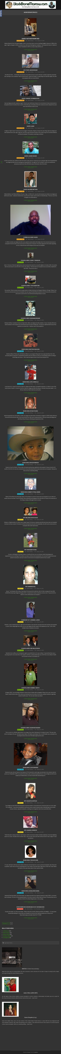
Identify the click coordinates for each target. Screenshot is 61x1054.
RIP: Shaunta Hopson (30, 801)
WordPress (36, 1052)
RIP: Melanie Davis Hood (30, 517)
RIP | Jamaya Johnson (30, 830)
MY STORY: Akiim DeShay (30, 70)
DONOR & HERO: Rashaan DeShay (30, 318)
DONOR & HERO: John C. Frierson (30, 260)
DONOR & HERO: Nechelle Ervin (30, 648)
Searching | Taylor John (30, 860)
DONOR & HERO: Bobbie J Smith (30, 688)
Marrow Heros (20, 262)
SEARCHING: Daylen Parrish (30, 462)
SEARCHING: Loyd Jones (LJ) (30, 382)
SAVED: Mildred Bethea (30, 189)
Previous (5, 923)
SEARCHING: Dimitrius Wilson (30, 349)
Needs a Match (20, 351)
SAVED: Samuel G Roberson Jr (30, 98)
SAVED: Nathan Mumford (30, 38)
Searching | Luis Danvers (30, 767)
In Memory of (20, 519)
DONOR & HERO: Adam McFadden (30, 727)
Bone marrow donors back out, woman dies (30, 907)
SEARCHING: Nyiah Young (30, 411)
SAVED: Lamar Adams (30, 156)
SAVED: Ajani (30, 126)
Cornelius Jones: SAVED (30, 237)
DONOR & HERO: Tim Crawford (30, 285)
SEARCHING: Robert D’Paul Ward (30, 492)
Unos (29, 1052)
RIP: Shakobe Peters (30, 549)
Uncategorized (20, 908)
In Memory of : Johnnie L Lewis (30, 620)
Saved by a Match (20, 40)
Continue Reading (30, 49)
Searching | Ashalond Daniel (30, 891)
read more (34, 998)
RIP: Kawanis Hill (30, 586)
